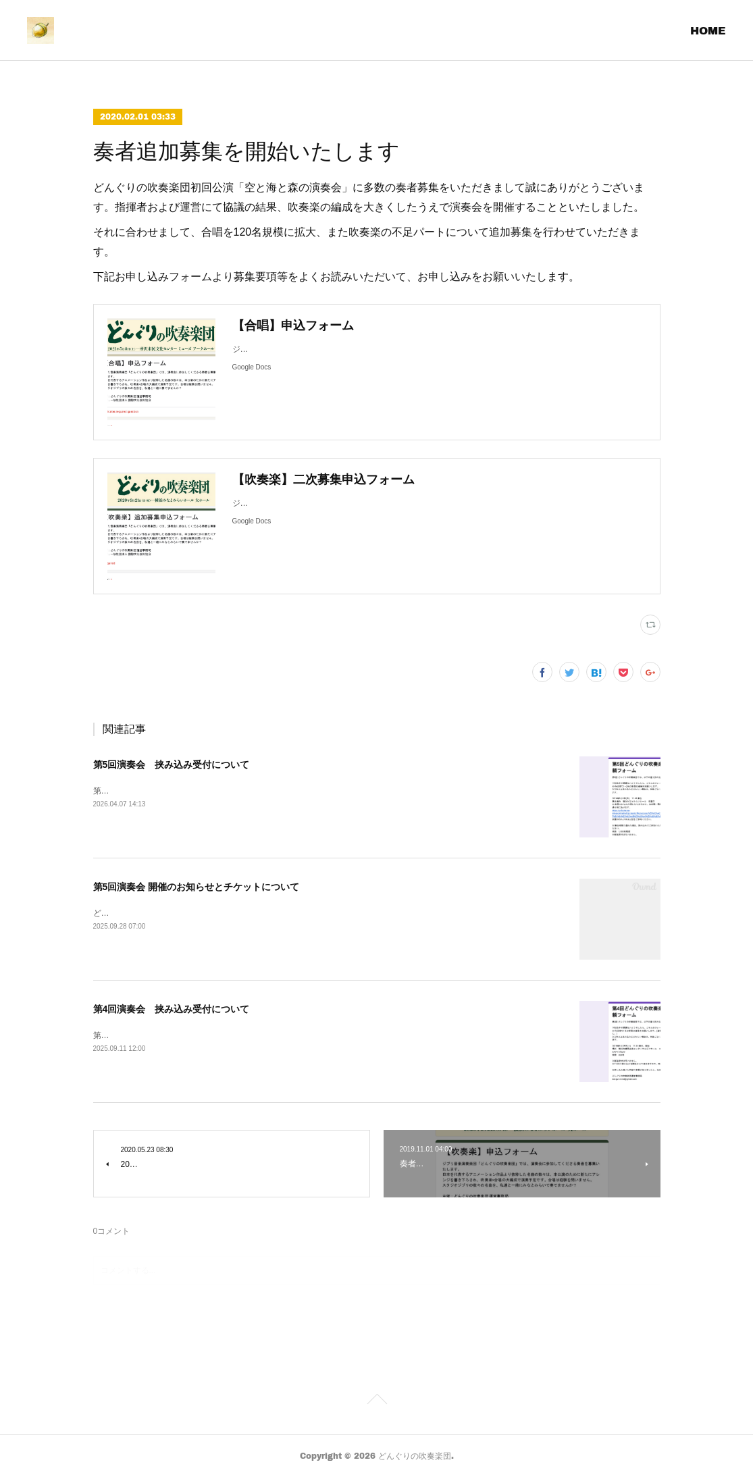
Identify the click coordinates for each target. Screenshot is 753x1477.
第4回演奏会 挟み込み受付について (171, 1009)
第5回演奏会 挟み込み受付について (171, 764)
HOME (708, 30)
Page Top (376, 1401)
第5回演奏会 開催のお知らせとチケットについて (196, 886)
